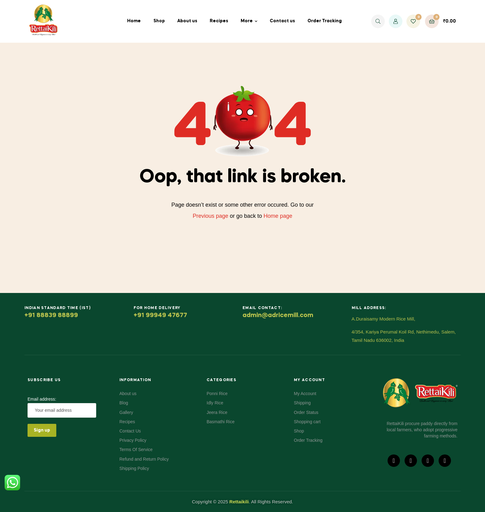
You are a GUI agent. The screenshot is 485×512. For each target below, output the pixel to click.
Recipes (219, 21)
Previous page (210, 216)
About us (187, 21)
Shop (159, 21)
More (247, 21)
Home (134, 21)
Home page (278, 216)
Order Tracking (324, 21)
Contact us (282, 21)
